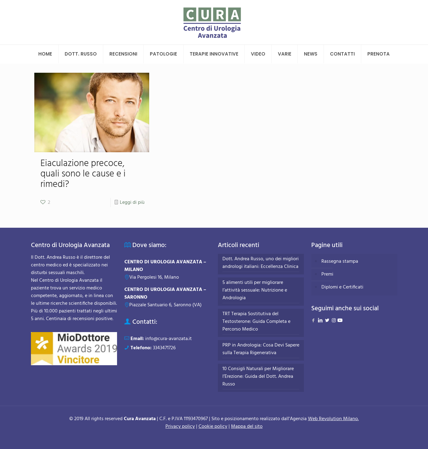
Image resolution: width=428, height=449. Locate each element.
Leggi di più (132, 203)
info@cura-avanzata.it (168, 339)
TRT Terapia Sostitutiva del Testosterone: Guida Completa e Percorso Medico (256, 321)
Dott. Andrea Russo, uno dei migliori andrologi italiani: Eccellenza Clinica (260, 263)
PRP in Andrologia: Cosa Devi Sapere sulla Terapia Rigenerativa (260, 349)
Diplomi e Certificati (342, 287)
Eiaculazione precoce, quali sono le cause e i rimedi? (83, 174)
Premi (327, 274)
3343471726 (164, 348)
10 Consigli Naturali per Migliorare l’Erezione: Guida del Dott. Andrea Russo (258, 376)
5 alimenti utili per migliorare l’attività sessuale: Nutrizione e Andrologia (254, 290)
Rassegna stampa (339, 261)
